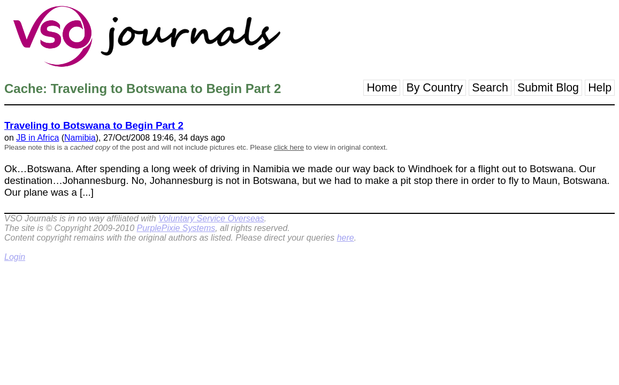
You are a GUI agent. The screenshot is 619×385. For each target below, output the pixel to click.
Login (14, 256)
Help (600, 87)
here (345, 237)
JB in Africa (37, 137)
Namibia (80, 137)
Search (490, 87)
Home (381, 87)
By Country (434, 87)
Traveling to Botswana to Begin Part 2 (94, 125)
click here (289, 147)
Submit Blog (548, 87)
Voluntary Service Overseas (211, 218)
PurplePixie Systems (175, 228)
